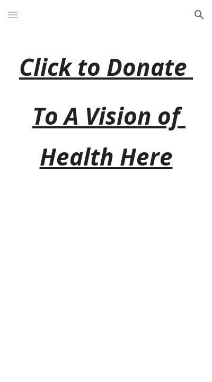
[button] (12, 14)
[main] (106, 111)
